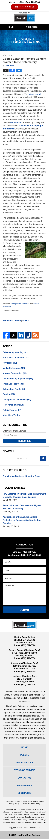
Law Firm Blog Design (24, 835)
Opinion (9, 394)
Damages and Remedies (20, 304)
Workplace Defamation (16, 357)
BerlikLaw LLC (34, 828)
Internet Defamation (15, 373)
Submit (24, 610)
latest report (35, 94)
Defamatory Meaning (15, 352)
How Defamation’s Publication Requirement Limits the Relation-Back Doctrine (24, 495)
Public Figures (12, 410)
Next (25, 320)
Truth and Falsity (13, 384)
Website (24, 755)
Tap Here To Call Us (24, 7)
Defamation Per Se (14, 389)
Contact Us (24, 778)
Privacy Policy (24, 762)
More (45, 27)
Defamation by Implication (18, 378)
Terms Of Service (24, 770)
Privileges (10, 363)
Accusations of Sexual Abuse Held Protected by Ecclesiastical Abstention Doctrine (22, 520)
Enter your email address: (14, 431)
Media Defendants (14, 368)
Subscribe (24, 441)
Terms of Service (29, 804)
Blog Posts (24, 793)
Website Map (24, 785)
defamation (16, 122)
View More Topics (11, 415)
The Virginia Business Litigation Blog (21, 476)
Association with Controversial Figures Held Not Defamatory (22, 507)
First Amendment (13, 405)
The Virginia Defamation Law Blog (24, 17)
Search (43, 458)
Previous (8, 320)
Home (10, 27)
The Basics (32, 27)
